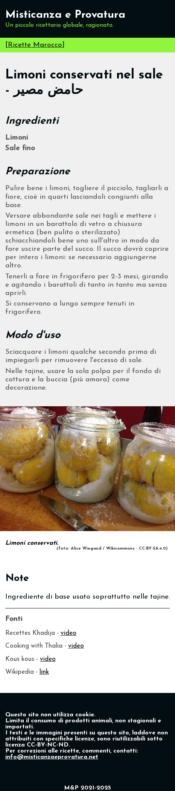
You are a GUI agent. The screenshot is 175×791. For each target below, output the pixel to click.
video (68, 633)
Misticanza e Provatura (65, 14)
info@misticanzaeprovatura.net (51, 757)
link (44, 672)
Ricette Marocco (35, 45)
